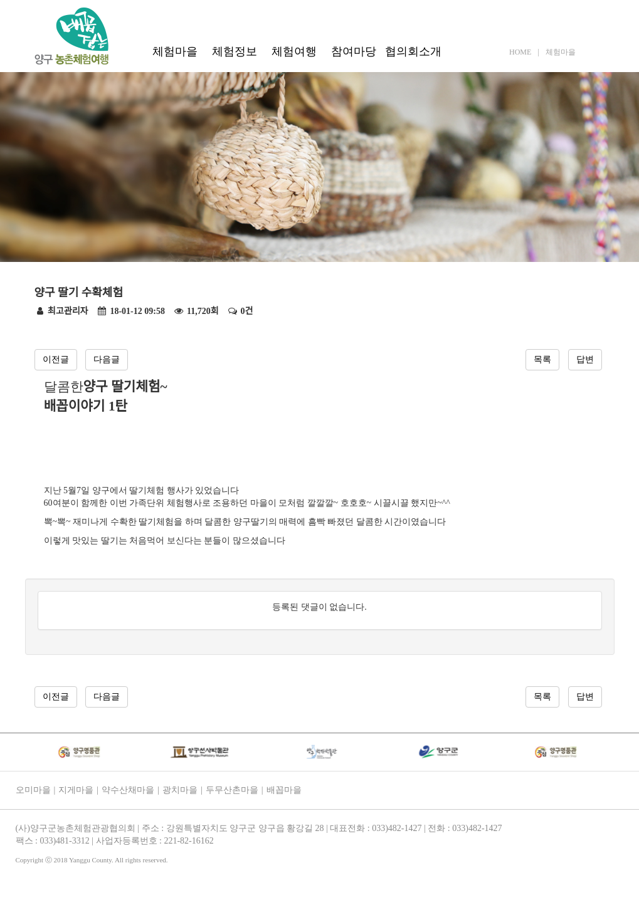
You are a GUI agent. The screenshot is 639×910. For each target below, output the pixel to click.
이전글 (56, 359)
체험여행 (294, 51)
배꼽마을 (284, 790)
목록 (542, 359)
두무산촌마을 (232, 790)
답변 (585, 359)
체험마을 (175, 51)
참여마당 (353, 51)
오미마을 (33, 790)
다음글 (106, 359)
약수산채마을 (128, 790)
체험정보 (234, 51)
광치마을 (180, 790)
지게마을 (75, 790)
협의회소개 (413, 51)
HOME (520, 52)
